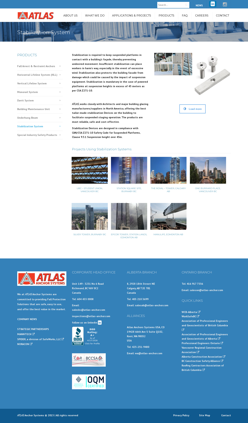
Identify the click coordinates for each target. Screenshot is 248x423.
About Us (70, 15)
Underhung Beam (27, 117)
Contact (222, 15)
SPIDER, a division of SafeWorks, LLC (40, 339)
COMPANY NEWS (27, 319)
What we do (95, 15)
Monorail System (27, 92)
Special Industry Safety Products (37, 135)
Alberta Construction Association (203, 356)
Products (166, 15)
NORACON (24, 344)
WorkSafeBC (190, 316)
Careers (201, 15)
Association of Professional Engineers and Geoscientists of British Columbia (205, 325)
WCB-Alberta (191, 312)
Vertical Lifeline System (32, 83)
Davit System (25, 100)
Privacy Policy (181, 415)
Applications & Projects (131, 15)
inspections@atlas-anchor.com (91, 316)
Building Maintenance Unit (33, 109)
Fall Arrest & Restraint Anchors (36, 66)
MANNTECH (26, 334)
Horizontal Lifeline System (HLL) (37, 74)
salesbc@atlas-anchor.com (88, 309)
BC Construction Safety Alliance (202, 361)
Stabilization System (30, 126)
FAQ (185, 15)
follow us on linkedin (87, 322)
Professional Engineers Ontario (202, 343)
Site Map (204, 415)
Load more (193, 109)
